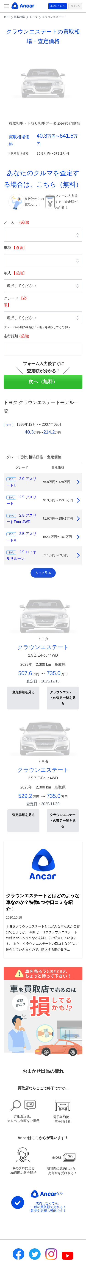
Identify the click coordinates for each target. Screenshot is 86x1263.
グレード (15, 301)
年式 (15, 273)
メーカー (16, 222)
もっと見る (43, 573)
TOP (6, 17)
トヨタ (33, 17)
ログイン (75, 6)
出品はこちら (57, 6)
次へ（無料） (43, 381)
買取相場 (19, 17)
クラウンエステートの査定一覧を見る (62, 697)
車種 (15, 248)
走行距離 (16, 336)
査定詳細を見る (23, 692)
